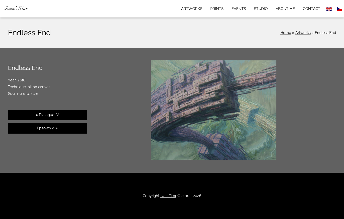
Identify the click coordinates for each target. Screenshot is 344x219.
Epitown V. (47, 128)
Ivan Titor (16, 8)
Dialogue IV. (47, 115)
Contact (311, 8)
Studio (261, 8)
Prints (217, 8)
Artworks (191, 8)
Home (285, 32)
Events (238, 8)
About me (285, 8)
